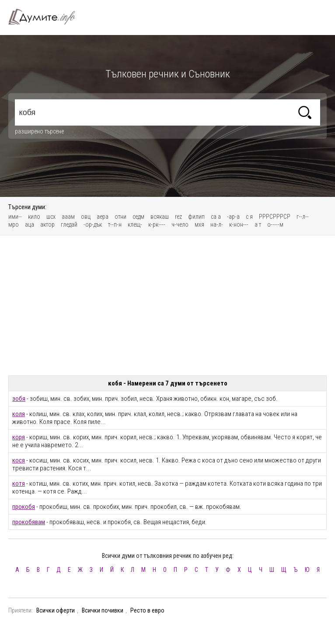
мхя (199, 224)
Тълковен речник (46, 17)
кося (18, 460)
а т (258, 224)
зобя (18, 399)
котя (18, 483)
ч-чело (179, 224)
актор (47, 224)
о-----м (275, 224)
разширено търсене (39, 131)
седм (138, 216)
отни (120, 216)
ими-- (15, 216)
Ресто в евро (147, 610)
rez (178, 216)
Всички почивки (102, 610)
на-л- (216, 224)
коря (18, 437)
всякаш (159, 216)
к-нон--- (238, 224)
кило (34, 216)
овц (86, 216)
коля (18, 414)
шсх (51, 216)
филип (196, 216)
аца (29, 224)
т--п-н (115, 224)
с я (249, 216)
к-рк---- (156, 224)
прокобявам (28, 522)
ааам (68, 216)
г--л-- (303, 216)
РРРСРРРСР (274, 216)
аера (102, 216)
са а (216, 216)
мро (13, 224)
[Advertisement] (167, 305)
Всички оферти (55, 610)
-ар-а (233, 216)
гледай (69, 224)
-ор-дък (93, 224)
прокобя (23, 507)
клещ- (135, 224)
